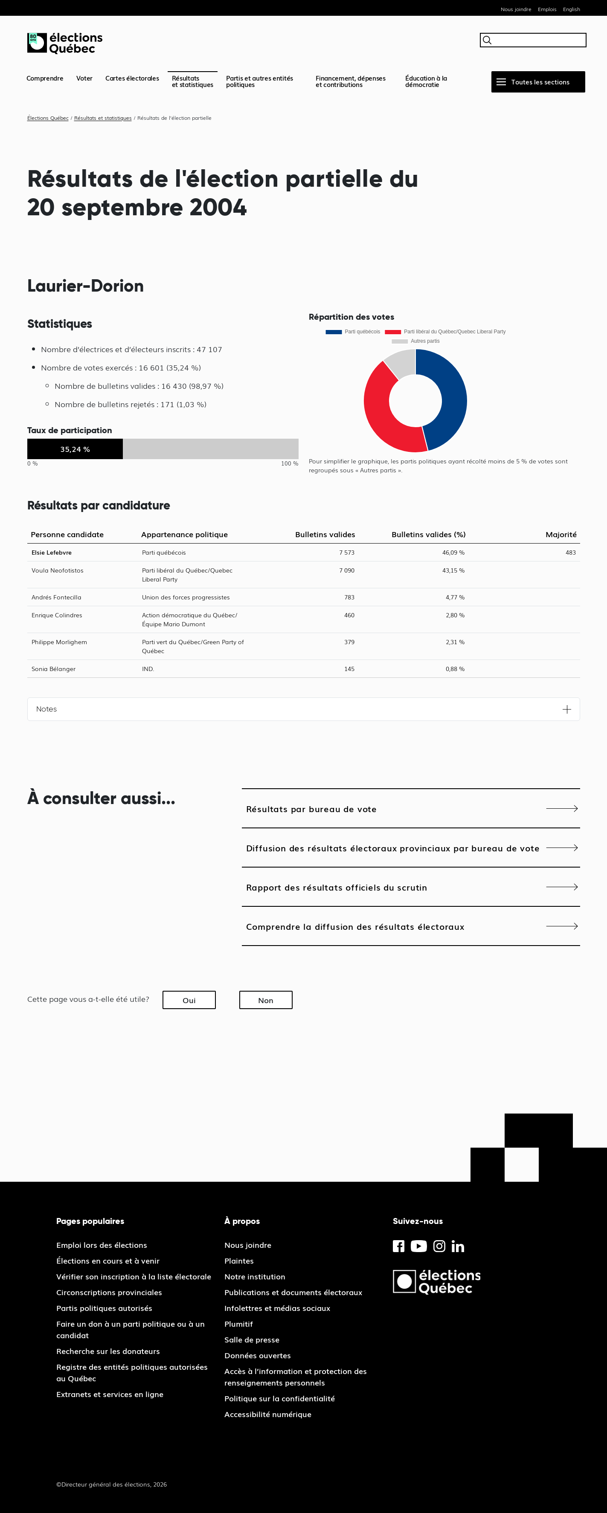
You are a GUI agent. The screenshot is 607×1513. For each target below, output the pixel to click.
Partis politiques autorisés (104, 1307)
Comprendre (45, 77)
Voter (84, 77)
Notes (46, 709)
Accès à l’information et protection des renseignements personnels (295, 1376)
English (571, 9)
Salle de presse (251, 1339)
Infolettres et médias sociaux (277, 1307)
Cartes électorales (132, 77)
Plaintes (239, 1260)
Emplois (547, 9)
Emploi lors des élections (101, 1244)
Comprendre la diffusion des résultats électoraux (355, 926)
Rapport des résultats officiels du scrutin (337, 886)
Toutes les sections (540, 81)
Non (265, 999)
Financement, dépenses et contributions (351, 81)
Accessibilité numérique (267, 1413)
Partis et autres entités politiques (259, 81)
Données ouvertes (257, 1354)
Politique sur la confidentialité (279, 1397)
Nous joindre (516, 9)
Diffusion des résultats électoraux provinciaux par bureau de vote (393, 847)
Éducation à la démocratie (426, 81)
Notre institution (254, 1276)
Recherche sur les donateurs (108, 1350)
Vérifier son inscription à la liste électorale (133, 1276)
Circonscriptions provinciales (109, 1291)
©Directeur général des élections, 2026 (111, 1484)
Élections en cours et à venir (108, 1260)
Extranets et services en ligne (109, 1393)
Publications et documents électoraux (293, 1291)
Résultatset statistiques (193, 81)
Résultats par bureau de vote (311, 808)
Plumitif (238, 1323)
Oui (189, 999)
